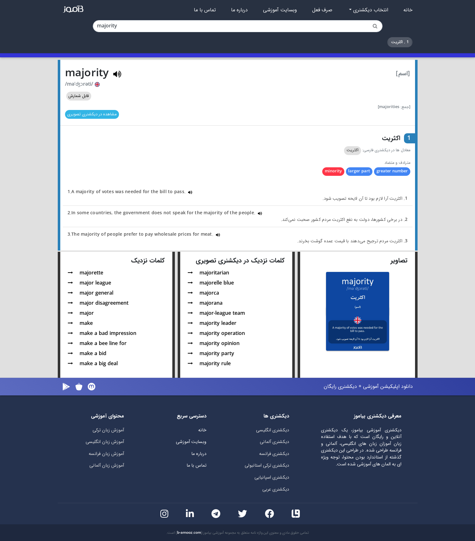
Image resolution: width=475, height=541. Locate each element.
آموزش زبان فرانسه (106, 454)
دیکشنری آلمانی (274, 442)
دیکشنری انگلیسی (272, 430)
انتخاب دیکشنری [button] (370, 10)
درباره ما (239, 10)
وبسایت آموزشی (280, 10)
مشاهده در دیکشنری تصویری (91, 114)
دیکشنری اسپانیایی (271, 477)
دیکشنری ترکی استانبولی (267, 465)
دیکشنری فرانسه (274, 454)
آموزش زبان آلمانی (106, 465)
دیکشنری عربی (275, 489)
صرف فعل (322, 10)
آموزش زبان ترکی (108, 430)
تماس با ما (205, 10)
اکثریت (353, 150)
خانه (408, 10)
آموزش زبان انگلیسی (105, 442)
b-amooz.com (189, 533)
